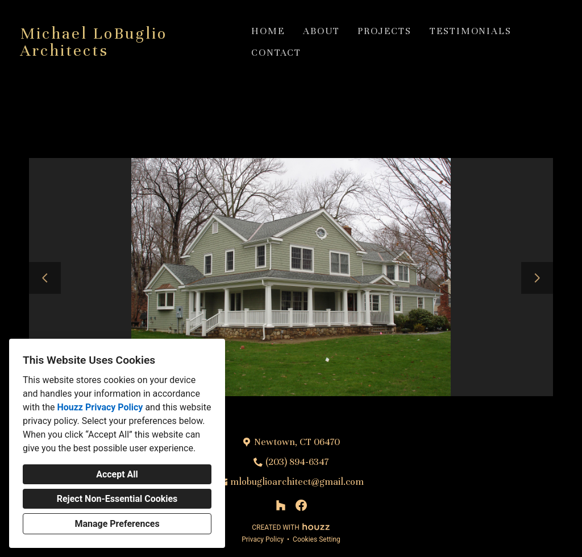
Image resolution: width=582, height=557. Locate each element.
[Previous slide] (45, 278)
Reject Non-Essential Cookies (117, 498)
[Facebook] (301, 505)
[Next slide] (537, 278)
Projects (384, 31)
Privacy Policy (263, 539)
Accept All (117, 474)
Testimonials (471, 31)
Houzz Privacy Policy (100, 407)
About (321, 31)
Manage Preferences (116, 523)
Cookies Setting (316, 539)
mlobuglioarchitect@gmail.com (297, 482)
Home (268, 31)
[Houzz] (280, 505)
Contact (276, 53)
